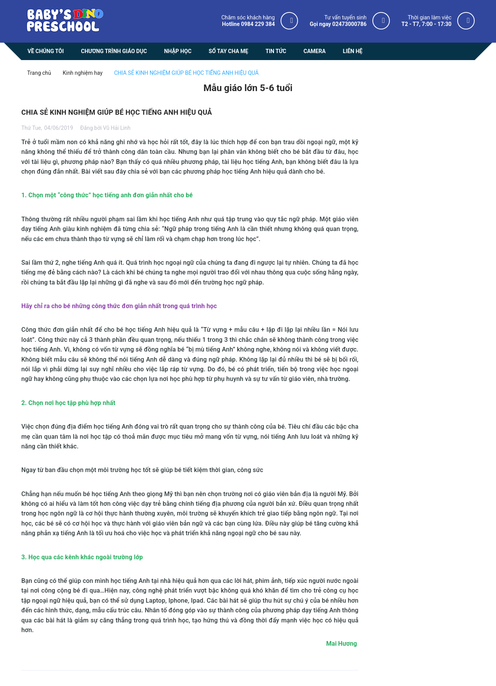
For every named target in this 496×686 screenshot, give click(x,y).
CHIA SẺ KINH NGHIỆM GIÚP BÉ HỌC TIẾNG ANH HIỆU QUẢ (116, 112)
